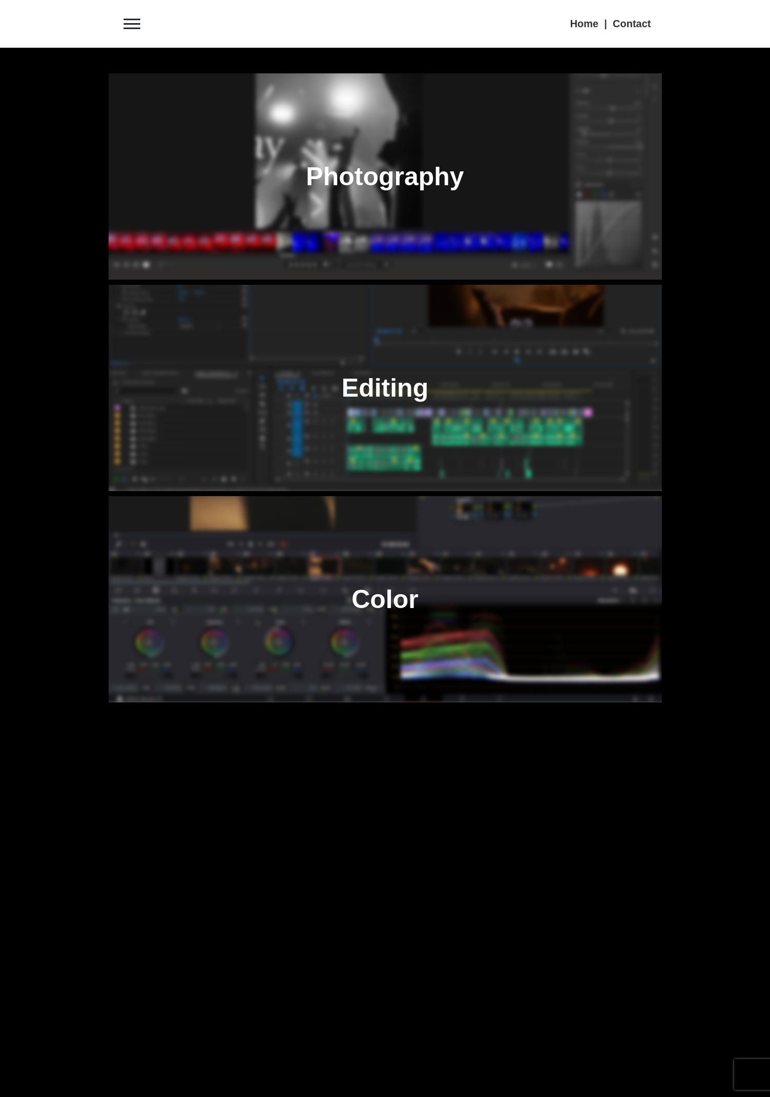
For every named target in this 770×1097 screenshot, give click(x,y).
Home (584, 23)
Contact (632, 23)
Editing (385, 388)
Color (385, 599)
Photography (385, 176)
